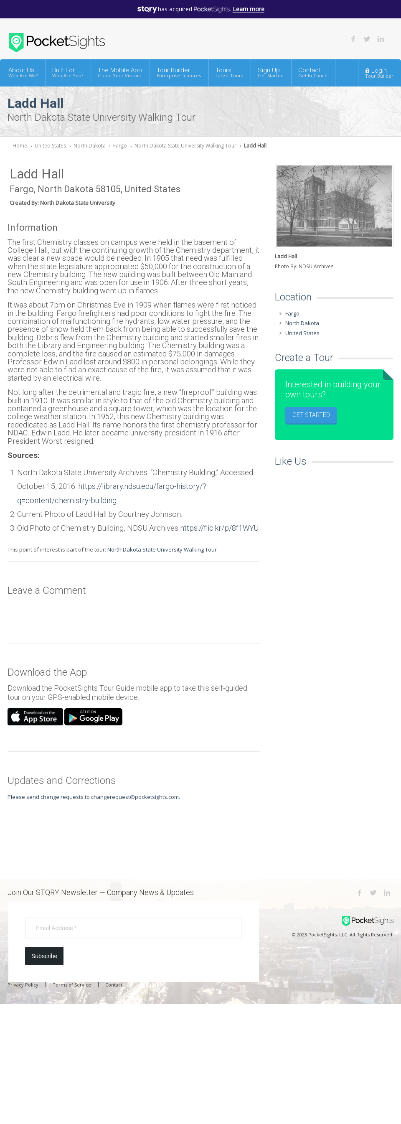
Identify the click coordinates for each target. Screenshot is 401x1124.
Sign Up (271, 72)
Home (20, 145)
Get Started (311, 415)
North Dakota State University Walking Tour (185, 145)
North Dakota (90, 145)
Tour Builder (179, 72)
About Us (23, 72)
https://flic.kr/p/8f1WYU (219, 528)
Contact (312, 72)
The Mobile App (120, 72)
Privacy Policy (23, 985)
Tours (229, 72)
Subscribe (44, 956)
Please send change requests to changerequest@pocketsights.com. (94, 797)
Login (379, 72)
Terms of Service (72, 985)
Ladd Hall (255, 145)
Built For (67, 72)
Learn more (248, 9)
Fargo (120, 145)
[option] (334, 218)
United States (50, 145)
